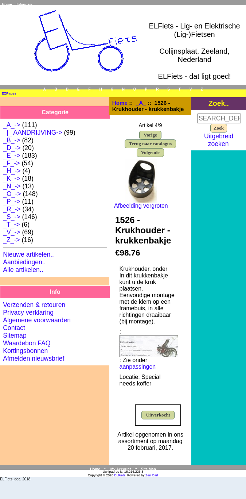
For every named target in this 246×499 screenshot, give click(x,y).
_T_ (179, 89)
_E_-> (11, 155)
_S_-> (11, 216)
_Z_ (202, 89)
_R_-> (11, 209)
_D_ (67, 89)
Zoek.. (218, 103)
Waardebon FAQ (26, 343)
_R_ (157, 89)
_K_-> (11, 178)
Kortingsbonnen (25, 350)
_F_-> (11, 163)
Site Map (148, 469)
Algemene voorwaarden (37, 320)
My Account (120, 469)
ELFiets (120, 475)
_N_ (123, 89)
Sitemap (15, 335)
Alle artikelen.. (23, 269)
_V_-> (11, 232)
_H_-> (11, 170)
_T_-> (11, 224)
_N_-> (11, 186)
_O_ (134, 89)
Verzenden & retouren (34, 304)
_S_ (168, 89)
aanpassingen (138, 367)
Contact (14, 327)
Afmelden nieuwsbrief (33, 358)
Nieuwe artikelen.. (28, 254)
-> (11, 124)
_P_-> (11, 201)
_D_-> (11, 147)
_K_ (112, 89)
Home (7, 5)
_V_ (190, 89)
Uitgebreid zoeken (218, 140)
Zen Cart (151, 475)
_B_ (55, 89)
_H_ (100, 89)
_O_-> (12, 193)
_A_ (141, 103)
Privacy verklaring (28, 312)
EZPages (9, 93)
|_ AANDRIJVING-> (32, 132)
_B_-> (11, 140)
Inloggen (24, 5)
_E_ (78, 89)
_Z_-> (11, 239)
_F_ (89, 89)
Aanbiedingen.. (24, 262)
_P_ (146, 89)
